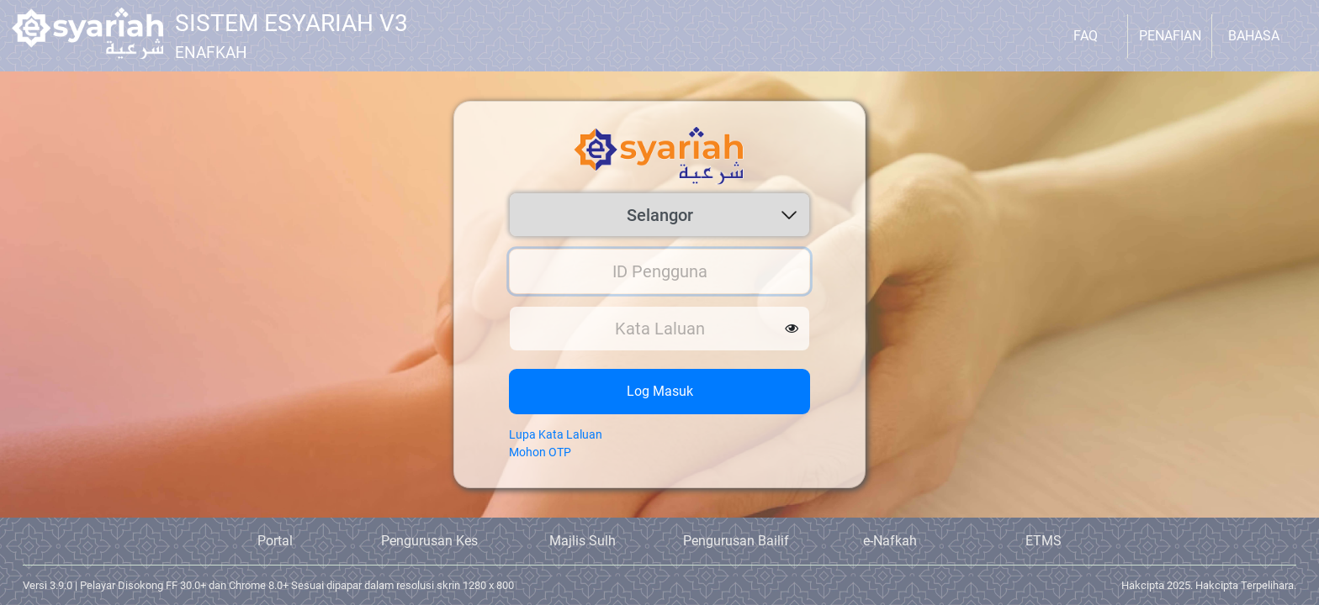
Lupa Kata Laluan (555, 434)
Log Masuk (660, 391)
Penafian (1170, 36)
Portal (275, 541)
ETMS (1043, 541)
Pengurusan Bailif (736, 541)
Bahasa (1253, 36)
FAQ (1085, 36)
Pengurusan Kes (429, 541)
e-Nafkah (890, 541)
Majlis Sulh (582, 541)
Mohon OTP (540, 452)
